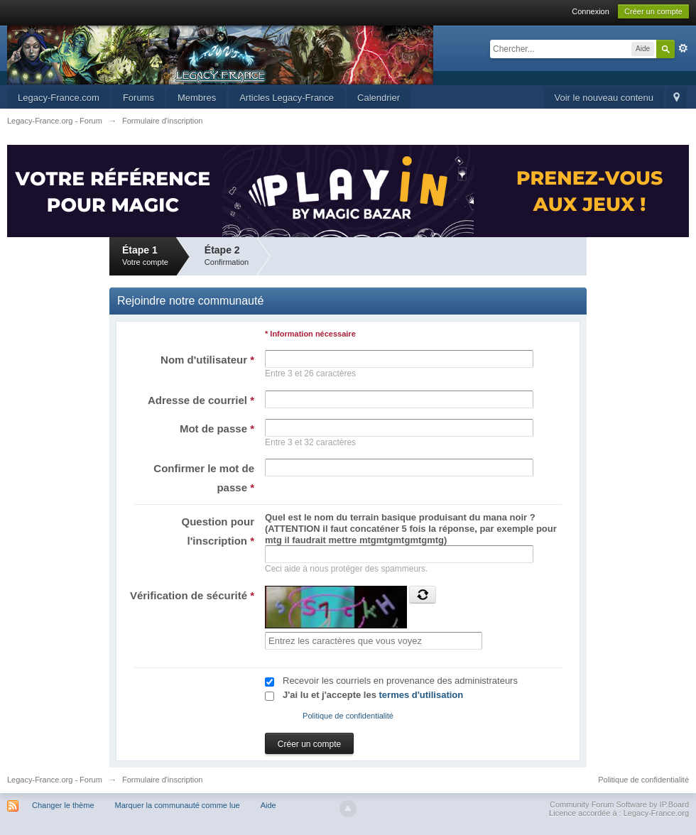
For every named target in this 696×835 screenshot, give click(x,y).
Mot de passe (217, 428)
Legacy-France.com (58, 97)
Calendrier (378, 97)
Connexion (590, 11)
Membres (197, 97)
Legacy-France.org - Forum (54, 779)
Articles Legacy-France (286, 97)
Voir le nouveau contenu (604, 97)
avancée (683, 48)
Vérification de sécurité (192, 595)
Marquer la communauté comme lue (177, 805)
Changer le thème (63, 805)
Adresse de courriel (201, 400)
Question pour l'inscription (218, 531)
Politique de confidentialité (348, 715)
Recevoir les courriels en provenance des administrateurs (400, 680)
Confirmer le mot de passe (203, 477)
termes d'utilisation (421, 694)
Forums (138, 97)
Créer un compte (653, 11)
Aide (268, 805)
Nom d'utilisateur (207, 360)
